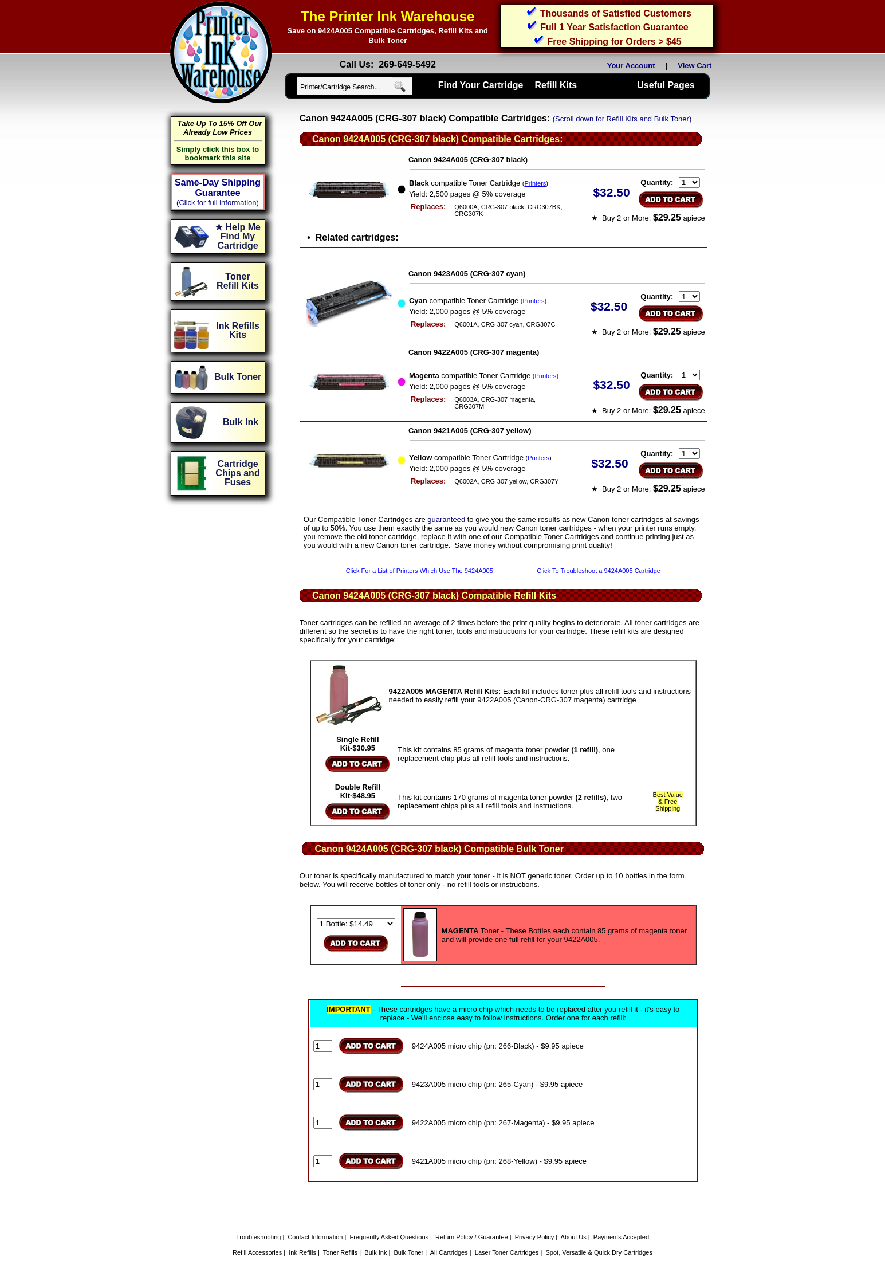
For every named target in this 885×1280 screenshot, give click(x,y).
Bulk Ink (375, 1252)
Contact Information (315, 1237)
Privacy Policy (534, 1237)
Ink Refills (302, 1252)
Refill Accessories (257, 1252)
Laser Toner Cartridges (507, 1252)
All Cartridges (449, 1252)
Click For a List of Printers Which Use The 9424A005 (419, 570)
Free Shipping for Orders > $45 (614, 41)
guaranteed (446, 519)
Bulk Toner (409, 1252)
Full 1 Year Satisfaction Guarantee (614, 27)
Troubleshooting (258, 1237)
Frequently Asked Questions (388, 1237)
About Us (574, 1237)
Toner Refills (340, 1252)
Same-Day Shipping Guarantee (218, 188)
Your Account (631, 65)
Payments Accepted (621, 1237)
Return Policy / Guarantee (471, 1237)
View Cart (696, 65)
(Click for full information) (217, 202)
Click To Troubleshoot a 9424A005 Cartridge (598, 570)
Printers (535, 183)
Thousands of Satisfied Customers (615, 13)
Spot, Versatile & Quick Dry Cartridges (599, 1252)
